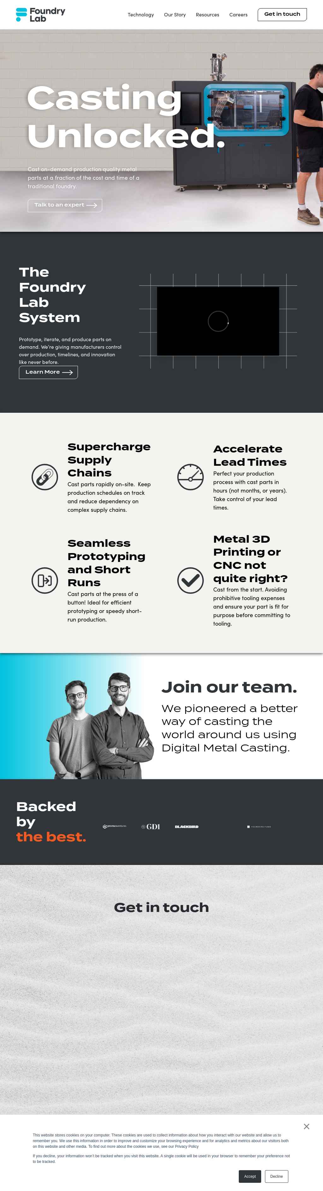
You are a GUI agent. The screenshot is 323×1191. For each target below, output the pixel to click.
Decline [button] (276, 1176)
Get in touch (282, 14)
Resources (207, 14)
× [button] (306, 1126)
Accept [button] (250, 1176)
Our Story (175, 14)
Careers (238, 14)
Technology (141, 14)
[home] (40, 15)
